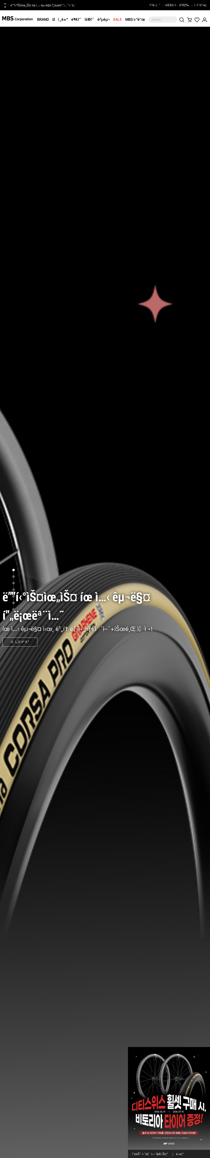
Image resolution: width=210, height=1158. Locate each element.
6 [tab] (13, 603)
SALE (117, 19)
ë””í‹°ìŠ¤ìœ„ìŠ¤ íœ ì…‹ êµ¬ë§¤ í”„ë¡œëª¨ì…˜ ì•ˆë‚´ (43, 5)
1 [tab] (13, 570)
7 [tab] (13, 609)
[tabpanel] (105, 592)
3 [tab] (13, 583)
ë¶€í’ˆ (76, 19)
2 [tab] (13, 576)
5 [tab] (13, 596)
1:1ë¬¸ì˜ (155, 5)
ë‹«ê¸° (180, 1154)
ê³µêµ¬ (103, 19)
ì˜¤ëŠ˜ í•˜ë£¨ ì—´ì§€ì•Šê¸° (150, 1154)
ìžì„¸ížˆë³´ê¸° (20, 642)
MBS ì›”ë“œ (135, 19)
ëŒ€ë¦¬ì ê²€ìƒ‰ (177, 5)
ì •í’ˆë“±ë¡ (201, 5)
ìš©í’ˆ (89, 19)
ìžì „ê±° (60, 19)
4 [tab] (13, 589)
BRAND (43, 19)
